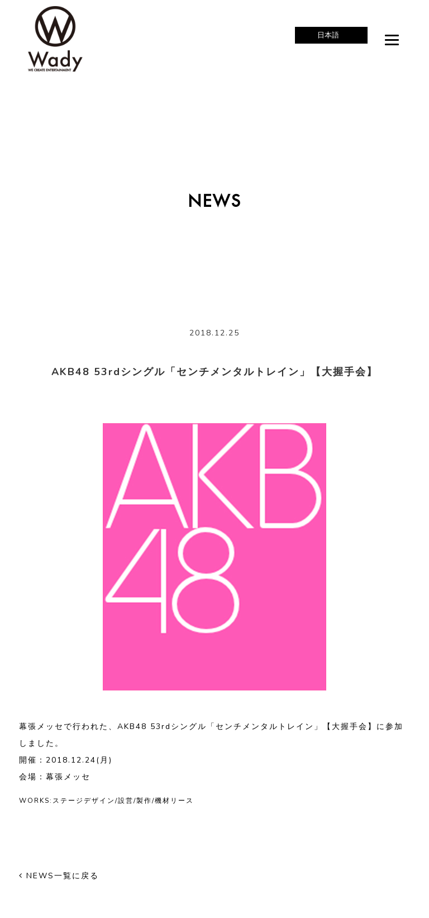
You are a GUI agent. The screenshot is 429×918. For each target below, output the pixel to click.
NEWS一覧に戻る (59, 875)
